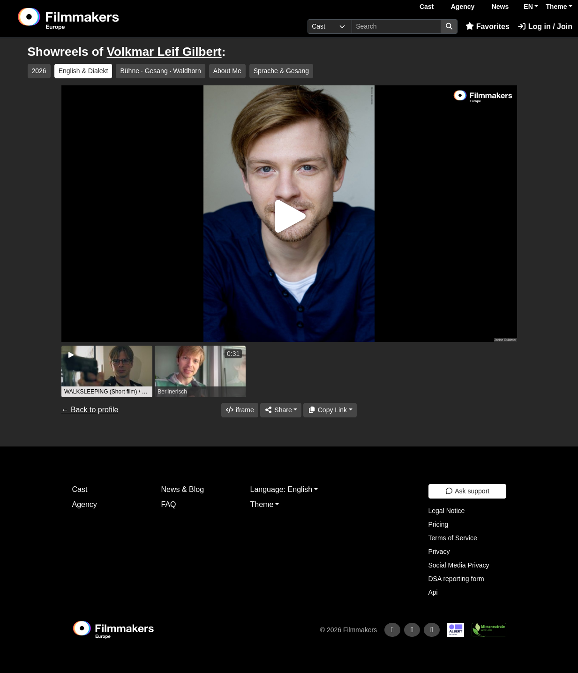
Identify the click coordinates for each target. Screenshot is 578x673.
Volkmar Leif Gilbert (164, 52)
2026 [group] (39, 71)
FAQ (168, 504)
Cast (427, 6)
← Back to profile (90, 410)
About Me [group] (227, 71)
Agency (463, 6)
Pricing (438, 524)
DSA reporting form (456, 578)
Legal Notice (446, 510)
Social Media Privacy (458, 565)
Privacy (439, 551)
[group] (106, 371)
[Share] (280, 410)
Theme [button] (556, 6)
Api (433, 592)
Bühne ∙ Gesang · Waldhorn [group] (160, 71)
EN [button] (528, 6)
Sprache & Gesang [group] (281, 71)
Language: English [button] (281, 489)
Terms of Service (452, 538)
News (500, 6)
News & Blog (182, 489)
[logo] (91, 19)
